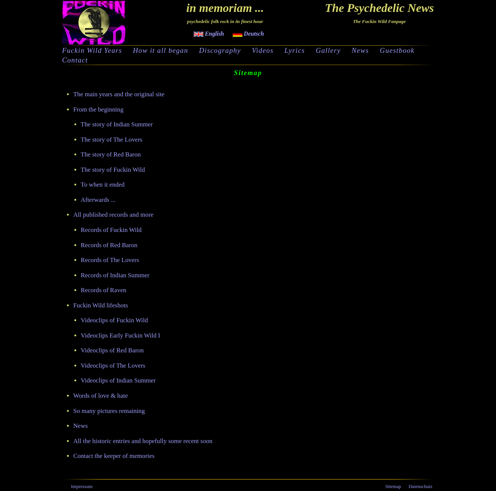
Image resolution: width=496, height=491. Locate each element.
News (360, 51)
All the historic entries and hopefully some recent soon (142, 441)
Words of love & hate (100, 395)
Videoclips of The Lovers (113, 365)
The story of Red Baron (111, 154)
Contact (75, 60)
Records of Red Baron (109, 245)
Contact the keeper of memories (114, 455)
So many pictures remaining (109, 410)
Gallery (328, 51)
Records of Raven (103, 290)
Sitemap (393, 486)
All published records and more (113, 214)
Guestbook (397, 51)
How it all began (160, 51)
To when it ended (103, 184)
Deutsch (248, 33)
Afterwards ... (98, 199)
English (209, 33)
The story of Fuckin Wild (113, 169)
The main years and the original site (118, 94)
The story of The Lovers (111, 139)
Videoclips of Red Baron (112, 350)
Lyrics (294, 51)
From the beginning (98, 109)
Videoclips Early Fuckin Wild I (120, 335)
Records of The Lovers (110, 260)
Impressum (82, 486)
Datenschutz (420, 486)
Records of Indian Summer (115, 275)
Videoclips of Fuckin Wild (114, 320)
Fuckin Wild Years (92, 51)
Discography (220, 51)
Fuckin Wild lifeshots (100, 305)
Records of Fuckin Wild (111, 229)
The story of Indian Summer (117, 124)
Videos (262, 51)
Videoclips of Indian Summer (118, 380)
